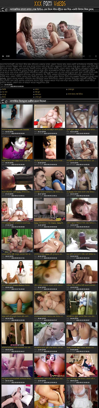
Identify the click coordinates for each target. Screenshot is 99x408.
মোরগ (37, 89)
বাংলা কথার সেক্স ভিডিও (75, 94)
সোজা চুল (38, 97)
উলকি (4, 89)
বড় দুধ (4, 94)
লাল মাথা (38, 94)
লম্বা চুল (37, 92)
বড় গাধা (4, 92)
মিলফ (4, 97)
